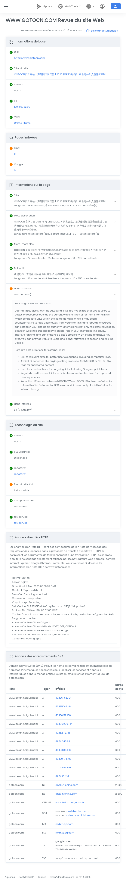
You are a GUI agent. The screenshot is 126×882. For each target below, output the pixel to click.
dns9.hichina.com (66, 794)
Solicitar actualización (102, 31)
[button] (66, 203)
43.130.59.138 (63, 715)
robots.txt (20, 474)
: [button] (15, 195)
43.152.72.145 (62, 732)
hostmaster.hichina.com (80, 815)
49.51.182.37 (62, 776)
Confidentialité (26, 877)
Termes (42, 877)
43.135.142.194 (63, 706)
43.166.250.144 (63, 724)
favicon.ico (20, 523)
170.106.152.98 (63, 767)
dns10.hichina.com (66, 785)
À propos (10, 877)
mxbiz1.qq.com (64, 824)
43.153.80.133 (63, 750)
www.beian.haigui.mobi (69, 802)
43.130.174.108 (63, 759)
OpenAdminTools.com (62, 877)
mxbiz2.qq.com (64, 832)
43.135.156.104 (63, 698)
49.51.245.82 (62, 741)
